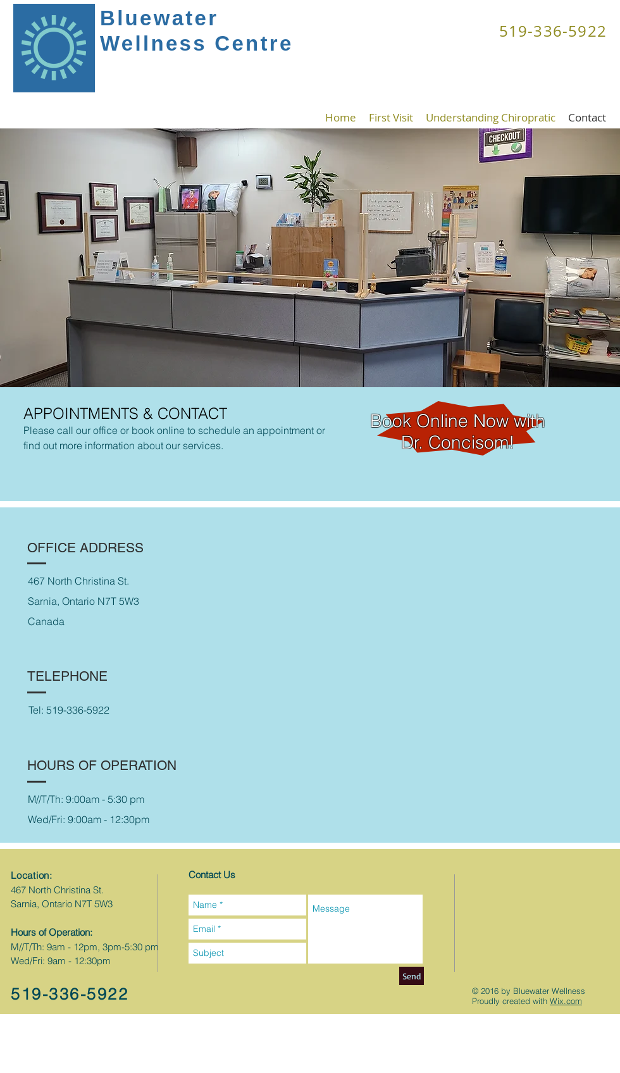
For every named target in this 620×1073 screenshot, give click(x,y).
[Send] (411, 976)
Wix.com (566, 1001)
